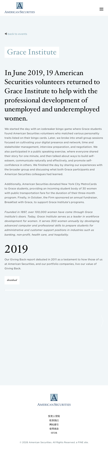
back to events (17, 33)
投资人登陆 (54, 416)
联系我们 (54, 420)
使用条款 (54, 428)
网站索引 (54, 424)
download (12, 280)
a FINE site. (82, 442)
